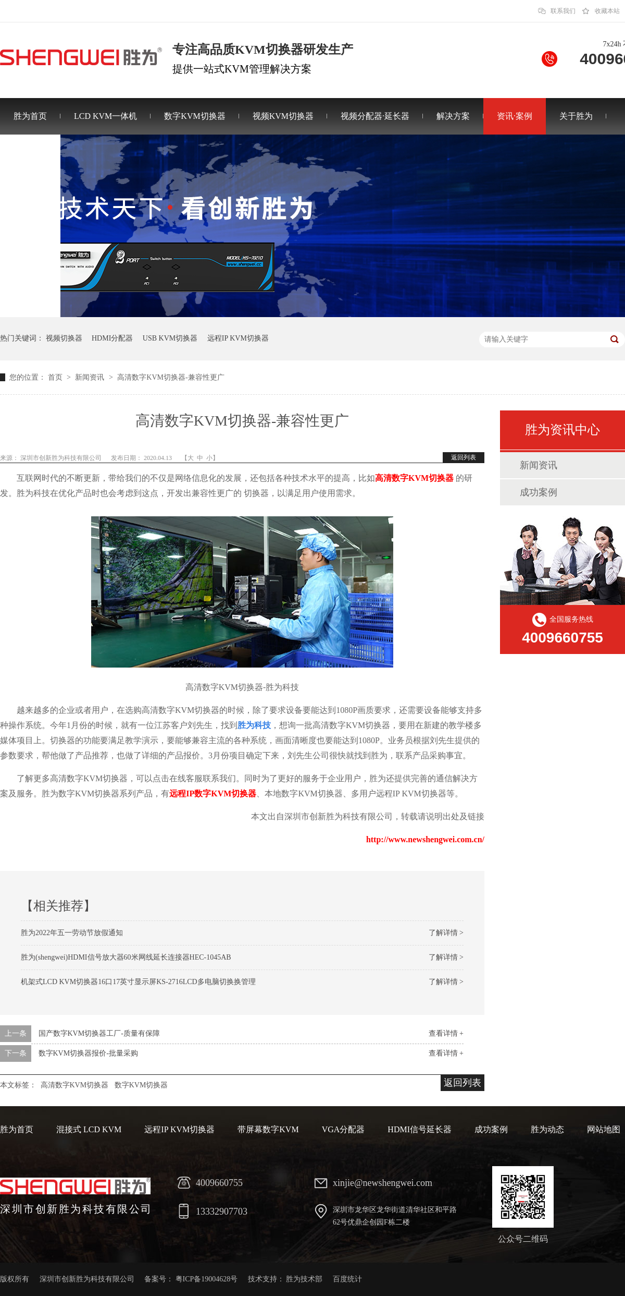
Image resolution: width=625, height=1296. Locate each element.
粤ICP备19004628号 (207, 1279)
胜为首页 (30, 116)
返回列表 (463, 457)
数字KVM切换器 (194, 116)
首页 (56, 377)
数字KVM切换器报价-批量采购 (88, 1053)
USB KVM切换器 (170, 338)
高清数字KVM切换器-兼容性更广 (170, 377)
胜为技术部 (304, 1279)
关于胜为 (576, 116)
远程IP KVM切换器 (238, 338)
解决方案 (453, 116)
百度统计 (347, 1279)
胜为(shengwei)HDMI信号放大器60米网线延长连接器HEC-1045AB (126, 957)
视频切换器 (64, 338)
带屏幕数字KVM (268, 1129)
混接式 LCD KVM (88, 1129)
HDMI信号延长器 (420, 1129)
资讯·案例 (514, 116)
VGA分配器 (343, 1129)
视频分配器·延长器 (375, 116)
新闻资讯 (90, 377)
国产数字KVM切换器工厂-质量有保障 (99, 1033)
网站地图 (603, 1129)
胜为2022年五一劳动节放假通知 (72, 933)
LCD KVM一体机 (105, 116)
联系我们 (563, 11)
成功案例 (538, 492)
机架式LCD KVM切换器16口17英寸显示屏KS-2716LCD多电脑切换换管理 (138, 982)
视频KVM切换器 (283, 116)
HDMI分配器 (112, 338)
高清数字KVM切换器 (75, 1085)
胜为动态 (547, 1129)
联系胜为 (30, 152)
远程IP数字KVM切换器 (212, 793)
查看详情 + (446, 1033)
